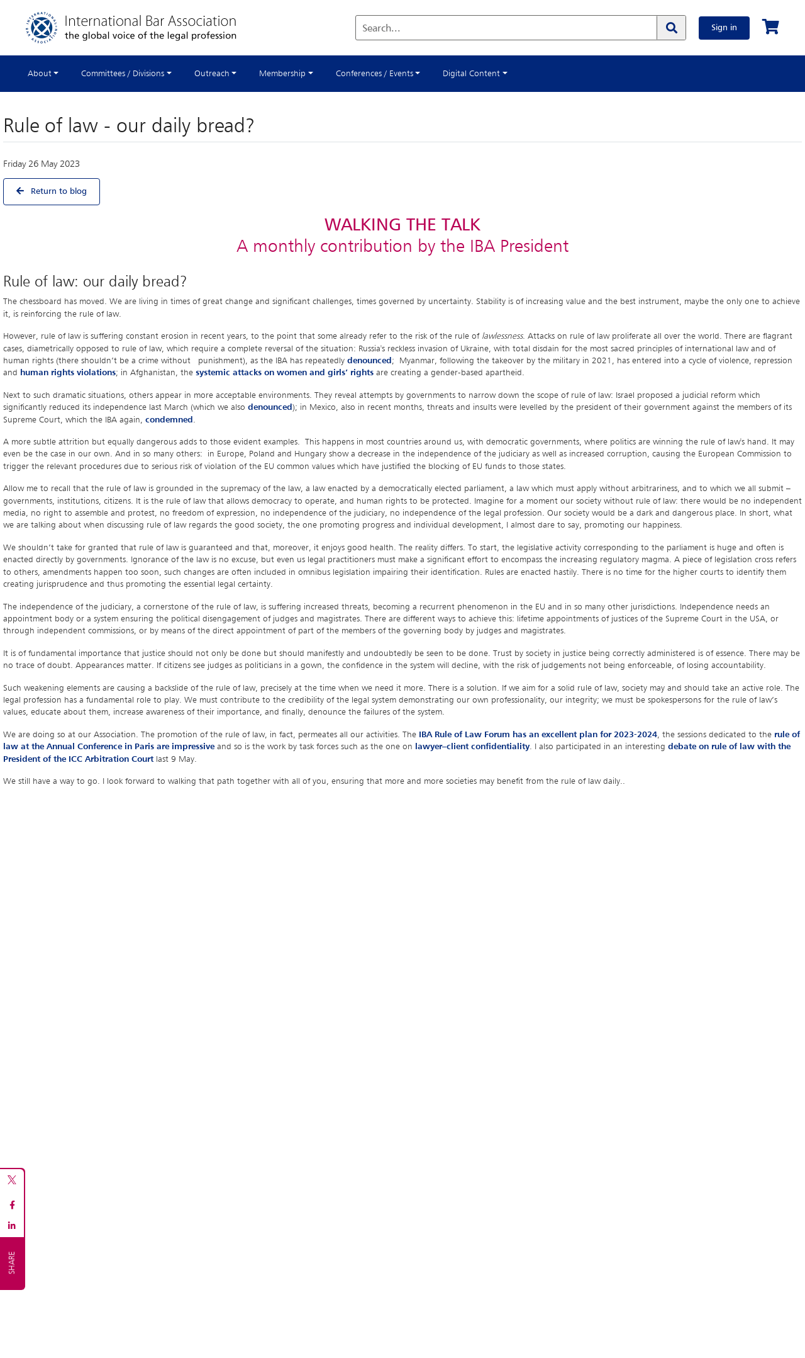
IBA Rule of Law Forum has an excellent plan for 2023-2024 (538, 734)
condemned (169, 420)
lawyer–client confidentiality (472, 746)
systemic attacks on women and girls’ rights (285, 372)
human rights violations (68, 372)
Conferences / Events (374, 73)
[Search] (671, 28)
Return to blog (51, 191)
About (40, 73)
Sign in (724, 27)
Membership (282, 73)
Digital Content (471, 73)
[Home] (144, 27)
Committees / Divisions (122, 73)
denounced (369, 360)
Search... (381, 29)
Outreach (212, 73)
